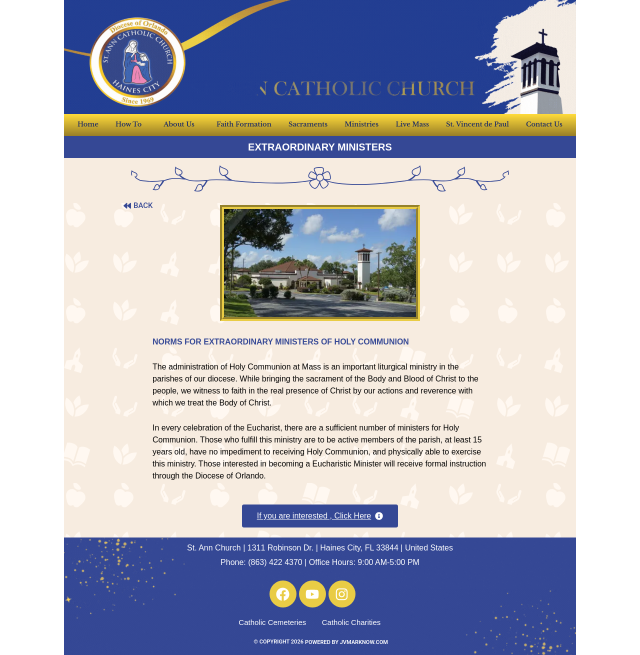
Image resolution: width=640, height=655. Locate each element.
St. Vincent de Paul (477, 124)
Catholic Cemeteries (272, 622)
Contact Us (544, 124)
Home (88, 124)
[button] (320, 516)
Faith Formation (244, 124)
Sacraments (308, 124)
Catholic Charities (351, 622)
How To (131, 125)
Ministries (361, 124)
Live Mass (412, 124)
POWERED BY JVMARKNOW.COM (346, 642)
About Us (182, 125)
